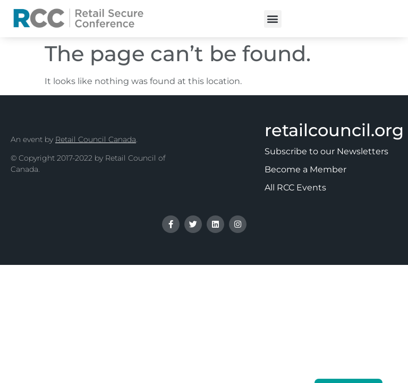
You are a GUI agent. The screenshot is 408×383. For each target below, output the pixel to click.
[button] (273, 19)
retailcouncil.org (334, 130)
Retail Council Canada (95, 139)
